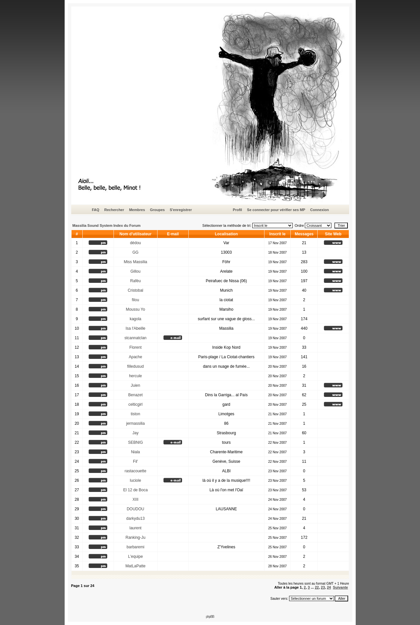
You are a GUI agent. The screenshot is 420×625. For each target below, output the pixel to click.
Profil (237, 210)
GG (135, 252)
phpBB (210, 616)
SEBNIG (135, 442)
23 (323, 587)
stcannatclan (135, 338)
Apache (135, 357)
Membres (137, 210)
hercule (135, 376)
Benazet (135, 395)
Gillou (135, 271)
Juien (135, 385)
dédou (135, 243)
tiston (135, 414)
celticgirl (135, 404)
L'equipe (135, 556)
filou (135, 300)
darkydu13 (135, 518)
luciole (135, 480)
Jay (135, 433)
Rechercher (114, 210)
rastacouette (135, 471)
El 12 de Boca (135, 490)
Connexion (319, 210)
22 (317, 587)
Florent (135, 347)
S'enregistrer (181, 210)
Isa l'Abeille (135, 328)
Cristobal (135, 290)
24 (329, 587)
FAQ (95, 210)
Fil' (135, 461)
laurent (135, 528)
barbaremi (135, 547)
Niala (135, 452)
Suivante (340, 587)
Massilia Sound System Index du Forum (107, 225)
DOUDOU (135, 509)
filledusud (135, 366)
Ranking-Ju (135, 537)
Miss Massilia (135, 262)
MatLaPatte (135, 566)
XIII (135, 499)
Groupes (157, 210)
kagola (135, 319)
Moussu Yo (135, 309)
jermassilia (135, 423)
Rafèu (135, 281)
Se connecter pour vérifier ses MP (276, 210)
